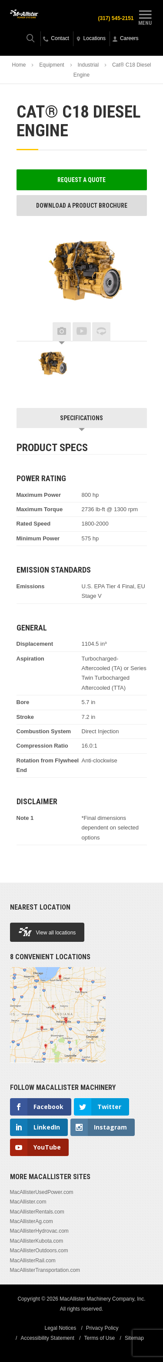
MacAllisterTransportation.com (45, 1270)
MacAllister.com (28, 1202)
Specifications (81, 418)
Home (19, 65)
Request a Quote (81, 179)
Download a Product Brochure (81, 205)
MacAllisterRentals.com (37, 1212)
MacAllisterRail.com (33, 1260)
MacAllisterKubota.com (36, 1241)
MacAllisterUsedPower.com (41, 1192)
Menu (145, 16)
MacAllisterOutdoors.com (39, 1250)
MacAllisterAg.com (31, 1221)
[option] (51, 365)
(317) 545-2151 (115, 18)
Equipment (51, 65)
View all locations (47, 931)
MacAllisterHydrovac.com (39, 1231)
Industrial (88, 65)
